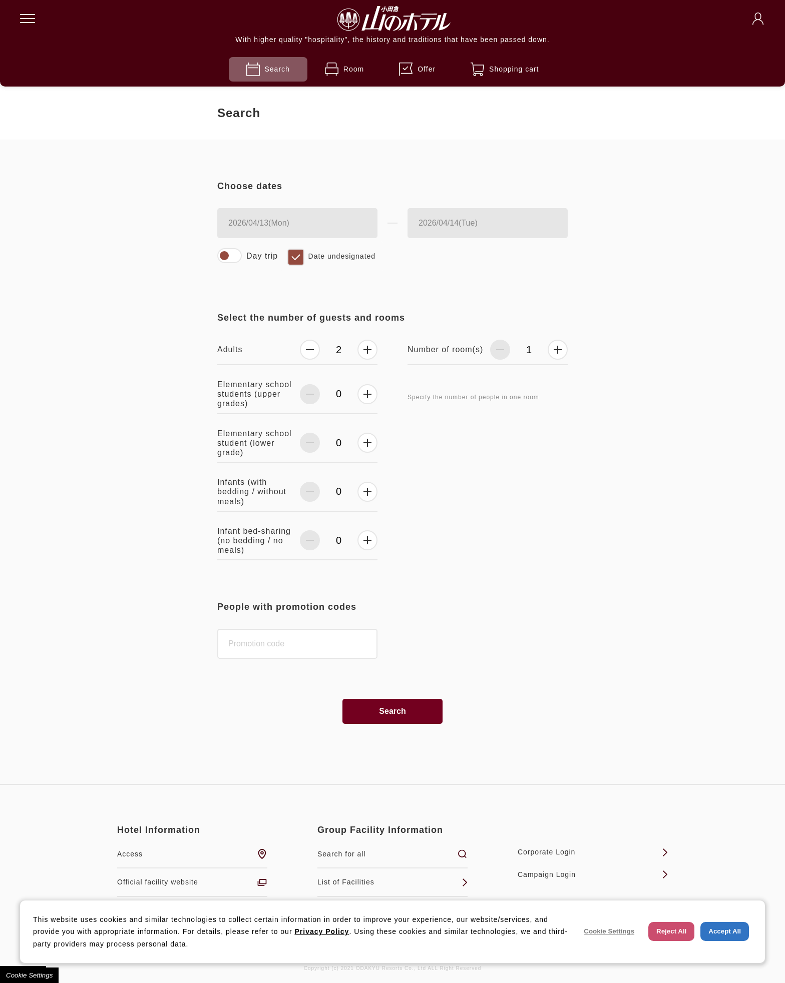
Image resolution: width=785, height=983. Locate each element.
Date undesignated (342, 256)
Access (192, 854)
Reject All (671, 931)
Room (344, 69)
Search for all (392, 854)
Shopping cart (505, 69)
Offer (417, 69)
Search (268, 69)
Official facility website (192, 882)
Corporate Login (593, 852)
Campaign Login (593, 874)
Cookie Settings (29, 975)
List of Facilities (392, 882)
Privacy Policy (321, 931)
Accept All (724, 931)
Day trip (262, 256)
